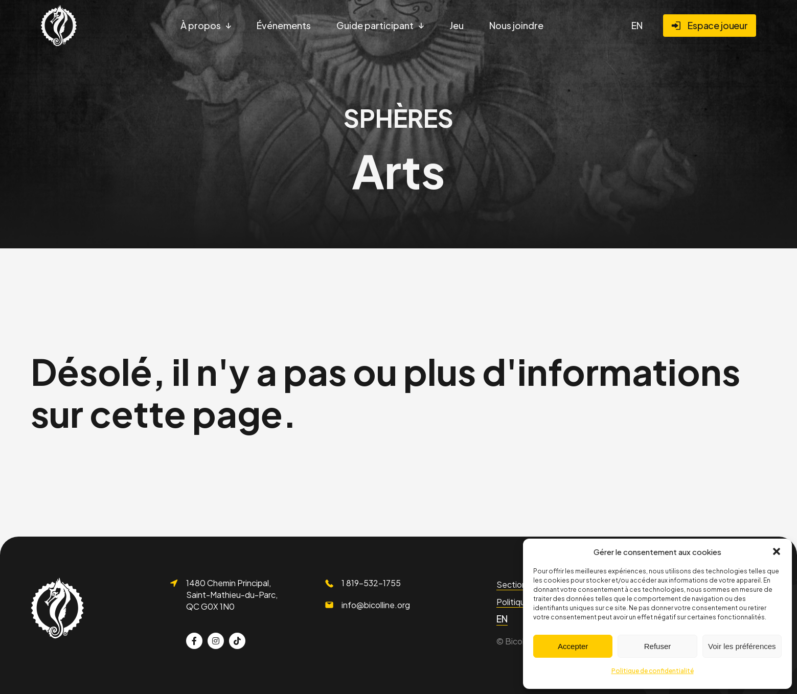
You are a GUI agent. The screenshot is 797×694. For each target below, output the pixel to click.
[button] (776, 551)
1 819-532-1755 (371, 582)
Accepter (573, 646)
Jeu (456, 25)
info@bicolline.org (375, 604)
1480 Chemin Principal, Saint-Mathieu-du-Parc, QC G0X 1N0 (232, 594)
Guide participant (375, 25)
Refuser (657, 646)
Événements (284, 25)
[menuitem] (637, 25)
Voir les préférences (742, 646)
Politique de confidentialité (652, 671)
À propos (200, 25)
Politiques (515, 601)
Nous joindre (516, 25)
